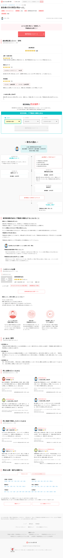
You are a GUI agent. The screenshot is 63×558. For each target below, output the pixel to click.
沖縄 (55, 491)
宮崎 (48, 491)
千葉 (17, 486)
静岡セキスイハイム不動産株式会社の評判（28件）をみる (50, 463)
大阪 (42, 481)
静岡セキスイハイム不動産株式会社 (46, 449)
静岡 (26, 491)
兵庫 (45, 481)
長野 (20, 491)
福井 (14, 491)
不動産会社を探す (24, 473)
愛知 (29, 491)
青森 (9, 481)
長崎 (39, 491)
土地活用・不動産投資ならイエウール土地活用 (41, 536)
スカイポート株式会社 (11, 428)
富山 (8, 491)
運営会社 (31, 523)
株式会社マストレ (42, 428)
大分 (45, 491)
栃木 (8, 486)
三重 (33, 481)
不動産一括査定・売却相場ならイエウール (16, 534)
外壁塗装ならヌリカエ (34, 534)
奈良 (48, 481)
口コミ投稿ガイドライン (45, 503)
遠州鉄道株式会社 (10, 10)
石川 (11, 491)
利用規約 (38, 523)
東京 (20, 486)
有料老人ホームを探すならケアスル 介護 (20, 536)
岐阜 (23, 491)
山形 (21, 481)
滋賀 (36, 481)
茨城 (5, 486)
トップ (24, 523)
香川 (51, 486)
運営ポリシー (17, 503)
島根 (36, 486)
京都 (39, 481)
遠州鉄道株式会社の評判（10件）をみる (21, 392)
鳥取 (33, 486)
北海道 (5, 481)
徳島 (48, 486)
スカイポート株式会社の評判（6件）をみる (21, 442)
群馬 (11, 486)
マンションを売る (38, 473)
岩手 (12, 481)
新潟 (5, 491)
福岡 (33, 491)
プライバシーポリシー (20, 527)
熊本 (42, 491)
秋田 (18, 481)
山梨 (17, 491)
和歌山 (51, 481)
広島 (42, 486)
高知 (57, 486)
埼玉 (14, 486)
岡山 (39, 486)
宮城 (15, 481)
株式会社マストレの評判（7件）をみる (54, 442)
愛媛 (54, 486)
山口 (45, 486)
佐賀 (36, 491)
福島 (24, 481)
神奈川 (23, 486)
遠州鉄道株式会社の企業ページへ (31, 291)
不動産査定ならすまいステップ (49, 534)
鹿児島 (51, 491)
